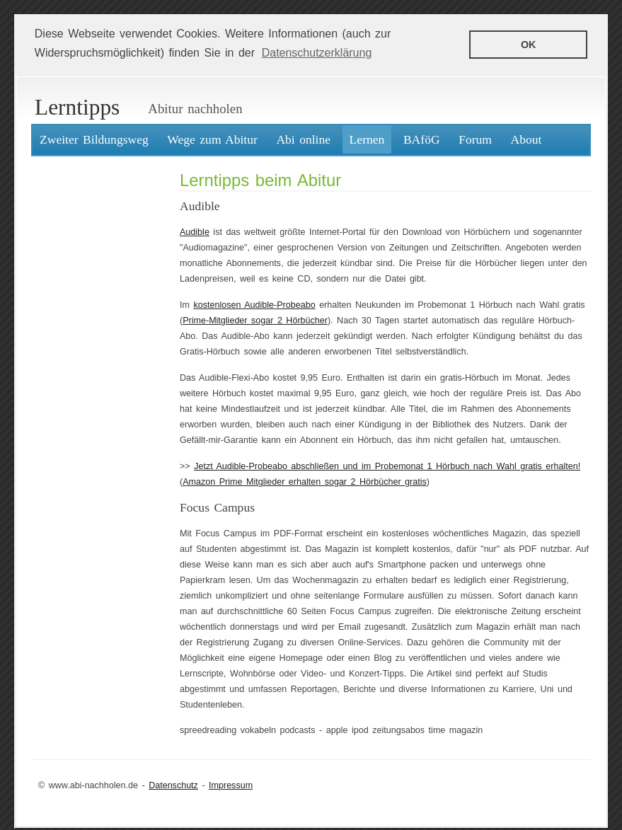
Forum (475, 139)
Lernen (367, 139)
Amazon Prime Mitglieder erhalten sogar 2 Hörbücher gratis (305, 482)
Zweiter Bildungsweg (94, 139)
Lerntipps (77, 107)
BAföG (421, 139)
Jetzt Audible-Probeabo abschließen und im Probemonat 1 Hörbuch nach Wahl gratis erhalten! (387, 466)
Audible (194, 232)
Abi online (303, 139)
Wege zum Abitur (212, 139)
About (526, 139)
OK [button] (528, 44)
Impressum (231, 785)
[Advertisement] (91, 375)
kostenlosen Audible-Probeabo (254, 305)
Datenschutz (173, 785)
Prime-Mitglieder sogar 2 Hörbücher (255, 320)
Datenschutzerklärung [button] (317, 53)
